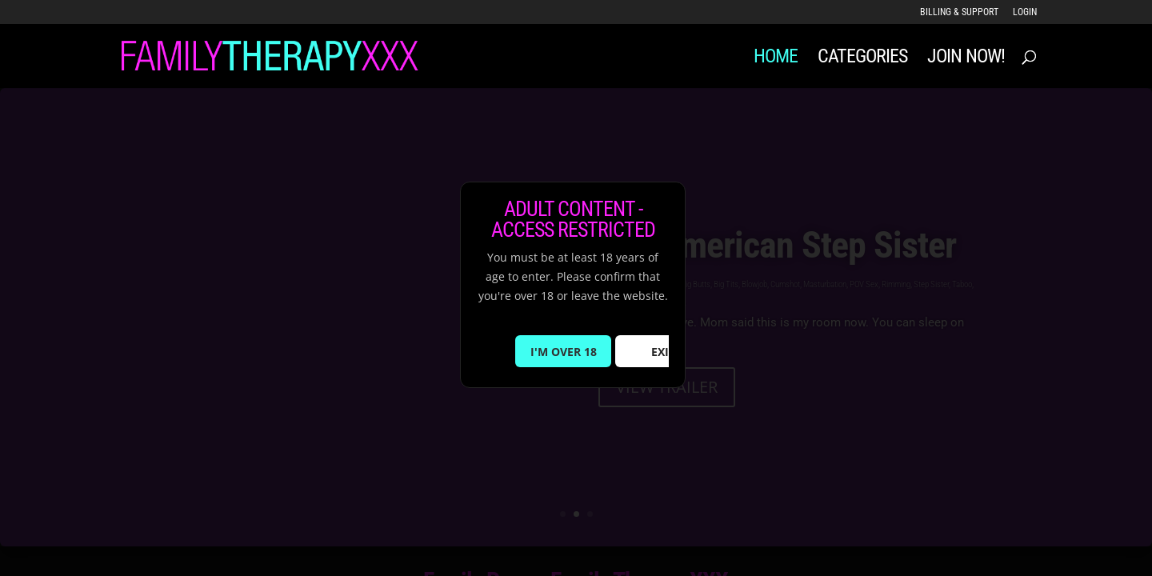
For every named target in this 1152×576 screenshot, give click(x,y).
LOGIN (1025, 12)
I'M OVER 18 (563, 351)
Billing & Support (959, 12)
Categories (862, 58)
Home (776, 58)
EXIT (663, 351)
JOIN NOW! (966, 58)
